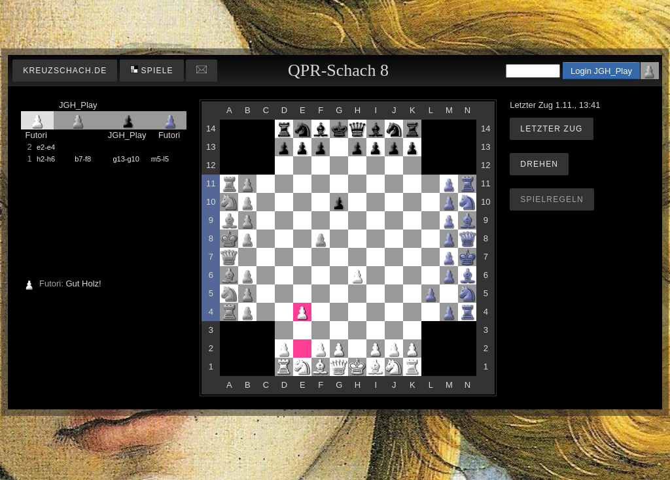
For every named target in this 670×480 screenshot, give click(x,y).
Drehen (539, 164)
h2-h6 (46, 159)
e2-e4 (46, 147)
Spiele (151, 70)
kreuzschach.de (65, 70)
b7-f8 (83, 159)
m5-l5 (160, 159)
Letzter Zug (551, 128)
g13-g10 (126, 159)
